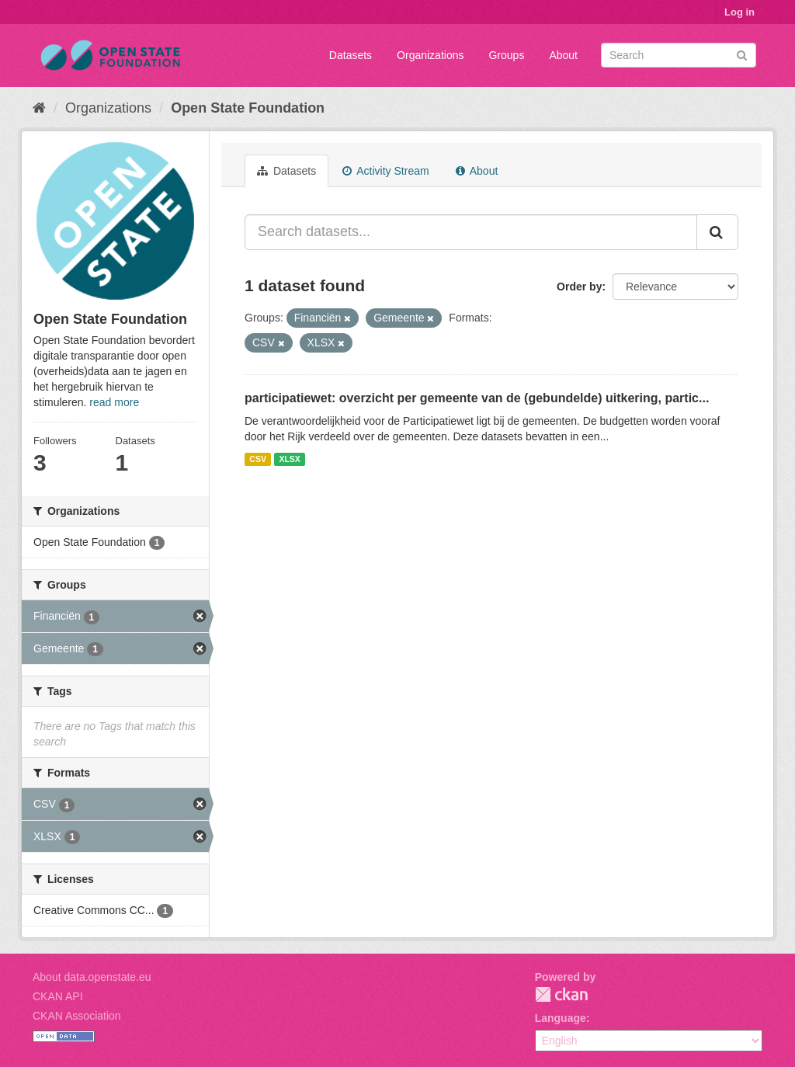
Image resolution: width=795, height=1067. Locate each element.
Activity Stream (385, 171)
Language (560, 1018)
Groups (506, 55)
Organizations (430, 55)
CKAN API (58, 996)
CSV (257, 459)
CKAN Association (77, 1016)
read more (114, 402)
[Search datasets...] (471, 232)
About (563, 55)
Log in (739, 12)
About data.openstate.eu (92, 977)
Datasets (350, 55)
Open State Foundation (248, 108)
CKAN (561, 994)
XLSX (289, 459)
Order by (579, 286)
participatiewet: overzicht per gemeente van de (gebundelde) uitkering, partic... (477, 398)
